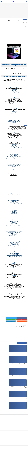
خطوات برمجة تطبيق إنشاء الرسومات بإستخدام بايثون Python (17, 28)
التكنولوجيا (25, 19)
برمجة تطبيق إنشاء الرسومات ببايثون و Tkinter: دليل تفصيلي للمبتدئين (16, 27)
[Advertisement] (14, 10)
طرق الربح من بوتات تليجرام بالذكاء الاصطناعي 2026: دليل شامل (17, 129)
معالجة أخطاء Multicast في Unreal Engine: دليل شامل (18, 127)
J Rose (14, 1)
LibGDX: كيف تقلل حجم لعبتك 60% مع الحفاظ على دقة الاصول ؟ (17, 126)
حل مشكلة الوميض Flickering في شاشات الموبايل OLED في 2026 (17, 128)
